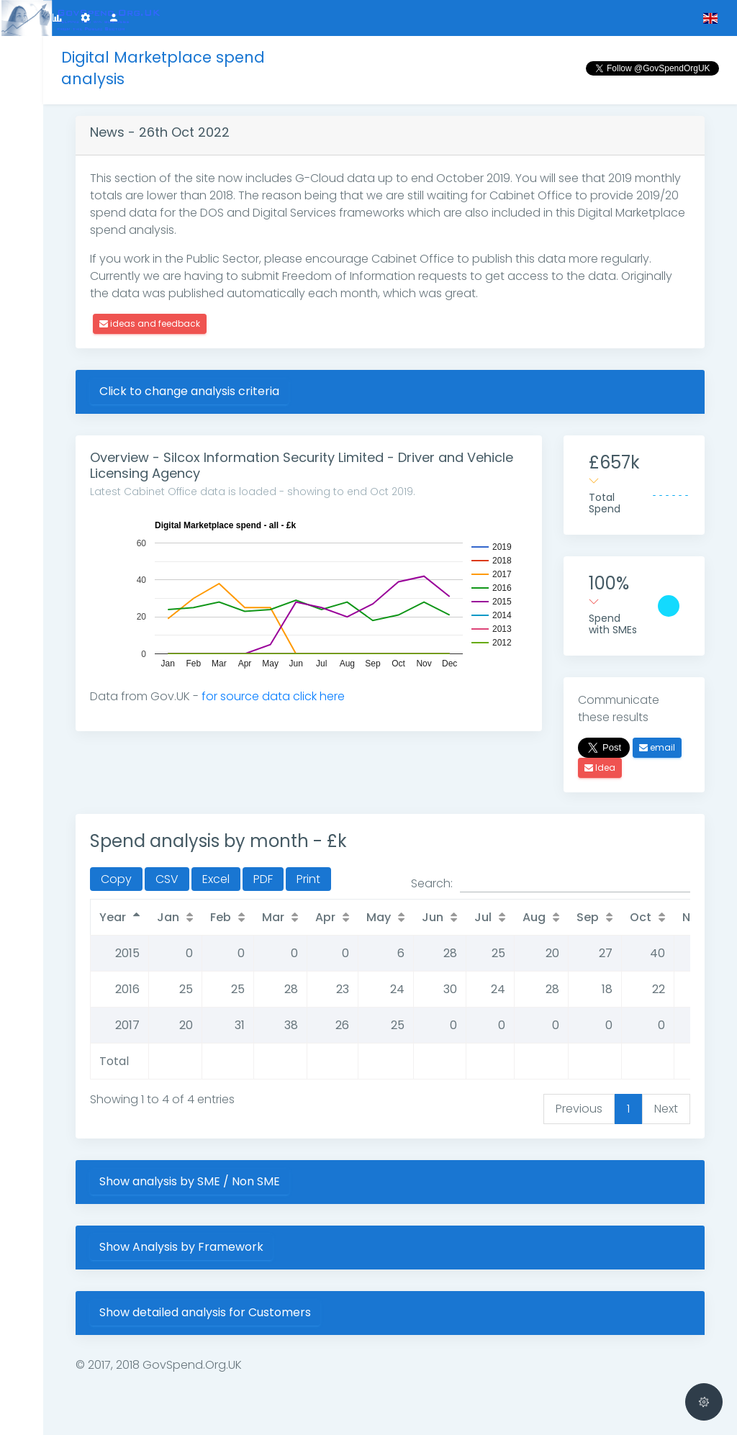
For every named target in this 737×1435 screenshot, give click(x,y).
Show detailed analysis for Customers (205, 1312)
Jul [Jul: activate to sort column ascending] (483, 917)
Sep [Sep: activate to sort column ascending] (588, 917)
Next (666, 1108)
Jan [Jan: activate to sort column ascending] (168, 917)
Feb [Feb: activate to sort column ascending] (220, 917)
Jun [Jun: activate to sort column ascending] (432, 917)
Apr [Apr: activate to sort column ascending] (325, 917)
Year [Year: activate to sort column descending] (112, 917)
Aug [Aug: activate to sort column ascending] (534, 917)
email (657, 747)
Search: (550, 883)
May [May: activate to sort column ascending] (378, 917)
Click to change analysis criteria (189, 391)
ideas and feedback (149, 323)
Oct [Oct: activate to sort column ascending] (640, 917)
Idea (599, 767)
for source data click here (273, 696)
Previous (579, 1108)
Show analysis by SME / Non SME (189, 1181)
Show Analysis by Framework (181, 1247)
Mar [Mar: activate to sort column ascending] (273, 917)
